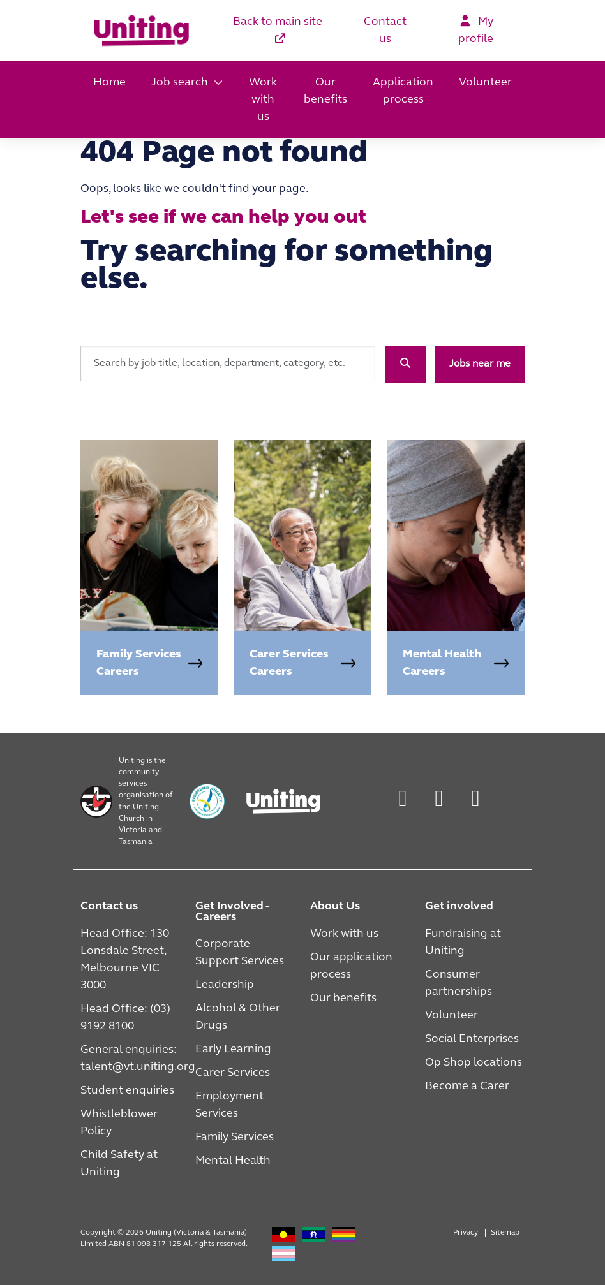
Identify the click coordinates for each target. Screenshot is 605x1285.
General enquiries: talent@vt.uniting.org (137, 1058)
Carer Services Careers (289, 663)
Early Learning (233, 1049)
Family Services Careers (138, 663)
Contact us (385, 30)
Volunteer (485, 83)
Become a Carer (467, 1086)
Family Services (234, 1137)
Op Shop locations (473, 1063)
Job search (179, 83)
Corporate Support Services (239, 952)
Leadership (224, 985)
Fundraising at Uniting (463, 942)
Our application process (351, 966)
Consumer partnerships (458, 983)
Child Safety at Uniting (119, 1164)
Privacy (465, 1233)
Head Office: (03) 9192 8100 (125, 1017)
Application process (403, 91)
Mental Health (233, 1161)
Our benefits (325, 91)
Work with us (263, 100)
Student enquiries (127, 1091)
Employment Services (229, 1105)
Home (109, 83)
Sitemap (505, 1233)
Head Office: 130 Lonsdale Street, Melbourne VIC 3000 (124, 960)
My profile (475, 30)
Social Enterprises (472, 1039)
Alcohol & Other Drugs (237, 1017)
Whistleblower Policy (119, 1123)
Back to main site (277, 30)
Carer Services (232, 1073)
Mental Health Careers (442, 663)
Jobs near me (480, 364)
